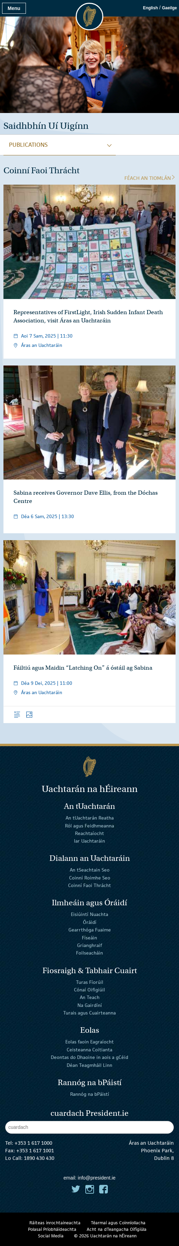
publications (28, 144)
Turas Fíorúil (89, 982)
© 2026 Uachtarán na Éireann (105, 1236)
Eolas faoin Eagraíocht (89, 1042)
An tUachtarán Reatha (90, 818)
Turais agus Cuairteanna (89, 1013)
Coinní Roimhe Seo (89, 878)
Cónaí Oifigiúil (89, 990)
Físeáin (89, 937)
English (150, 8)
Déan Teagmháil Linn (89, 1065)
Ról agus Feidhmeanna (89, 825)
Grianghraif (89, 945)
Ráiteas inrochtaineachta (55, 1223)
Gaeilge (169, 8)
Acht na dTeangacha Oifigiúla (117, 1229)
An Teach (90, 997)
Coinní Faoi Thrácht (89, 885)
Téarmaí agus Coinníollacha (118, 1223)
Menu (14, 8)
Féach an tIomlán (150, 178)
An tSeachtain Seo (90, 870)
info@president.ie (96, 1178)
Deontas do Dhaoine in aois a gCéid (89, 1057)
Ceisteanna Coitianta (89, 1050)
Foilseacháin (89, 953)
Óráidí (89, 922)
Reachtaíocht (89, 833)
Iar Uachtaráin (89, 841)
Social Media (51, 1236)
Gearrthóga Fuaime (89, 930)
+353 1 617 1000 (33, 1143)
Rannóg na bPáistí (89, 1094)
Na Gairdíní (89, 1005)
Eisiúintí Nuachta (89, 914)
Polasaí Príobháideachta (52, 1229)
